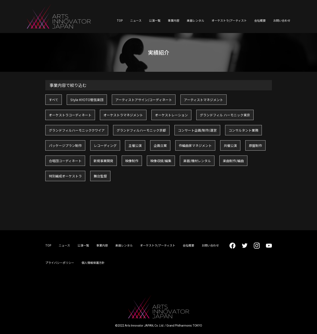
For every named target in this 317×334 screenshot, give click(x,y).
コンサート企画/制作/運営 (197, 130)
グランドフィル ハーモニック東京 (225, 114)
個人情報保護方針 (93, 263)
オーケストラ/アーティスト (229, 20)
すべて (53, 99)
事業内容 (173, 20)
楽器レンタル (195, 20)
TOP (120, 20)
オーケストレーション (171, 114)
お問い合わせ (281, 20)
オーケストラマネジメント (123, 114)
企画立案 (160, 145)
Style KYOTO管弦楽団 (86, 99)
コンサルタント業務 (243, 130)
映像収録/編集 (160, 160)
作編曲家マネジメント (195, 145)
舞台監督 (100, 175)
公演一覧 (154, 20)
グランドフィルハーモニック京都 (141, 130)
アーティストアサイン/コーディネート (143, 99)
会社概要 (260, 20)
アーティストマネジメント (203, 99)
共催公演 (230, 145)
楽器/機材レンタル (197, 160)
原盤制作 (255, 145)
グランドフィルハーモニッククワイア (77, 130)
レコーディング (105, 145)
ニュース (136, 20)
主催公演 (135, 145)
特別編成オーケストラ (65, 175)
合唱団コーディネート (65, 160)
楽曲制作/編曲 (233, 160)
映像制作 (131, 160)
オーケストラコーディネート (70, 114)
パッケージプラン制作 (65, 145)
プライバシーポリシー (59, 263)
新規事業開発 (103, 160)
